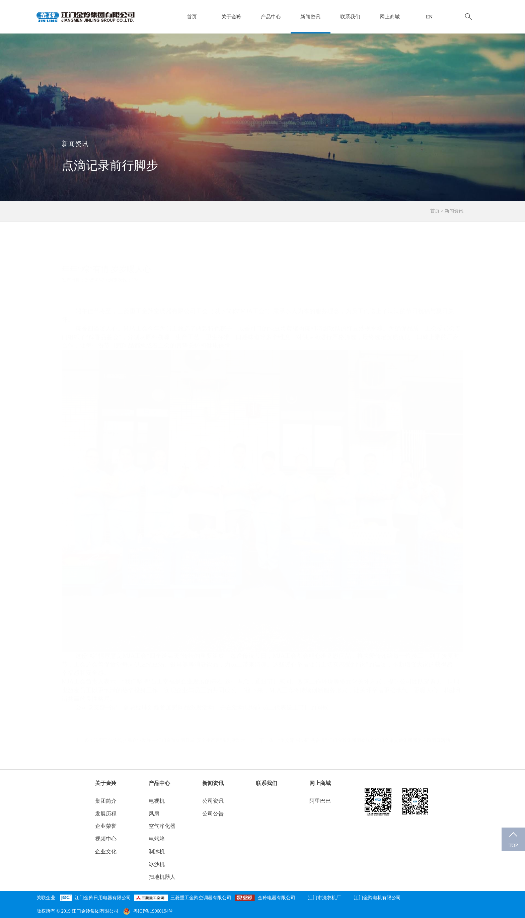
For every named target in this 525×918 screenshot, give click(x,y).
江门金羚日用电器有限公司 (103, 897)
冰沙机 (157, 864)
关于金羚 (231, 16)
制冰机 (157, 851)
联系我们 (350, 16)
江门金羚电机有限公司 (377, 897)
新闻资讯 (310, 16)
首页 (192, 16)
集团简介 (106, 801)
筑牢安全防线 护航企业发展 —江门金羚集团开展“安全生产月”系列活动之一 (172, 725)
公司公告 (213, 813)
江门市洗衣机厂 (324, 897)
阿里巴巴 (320, 801)
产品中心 (271, 16)
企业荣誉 (106, 826)
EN (429, 16)
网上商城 (390, 16)
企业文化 (106, 851)
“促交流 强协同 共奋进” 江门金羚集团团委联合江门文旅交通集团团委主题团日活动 (364, 725)
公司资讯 (213, 801)
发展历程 (106, 813)
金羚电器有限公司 (276, 897)
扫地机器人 (162, 877)
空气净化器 (162, 826)
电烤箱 (157, 839)
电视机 (157, 801)
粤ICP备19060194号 (148, 911)
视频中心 (106, 839)
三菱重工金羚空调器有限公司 (200, 897)
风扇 (154, 813)
